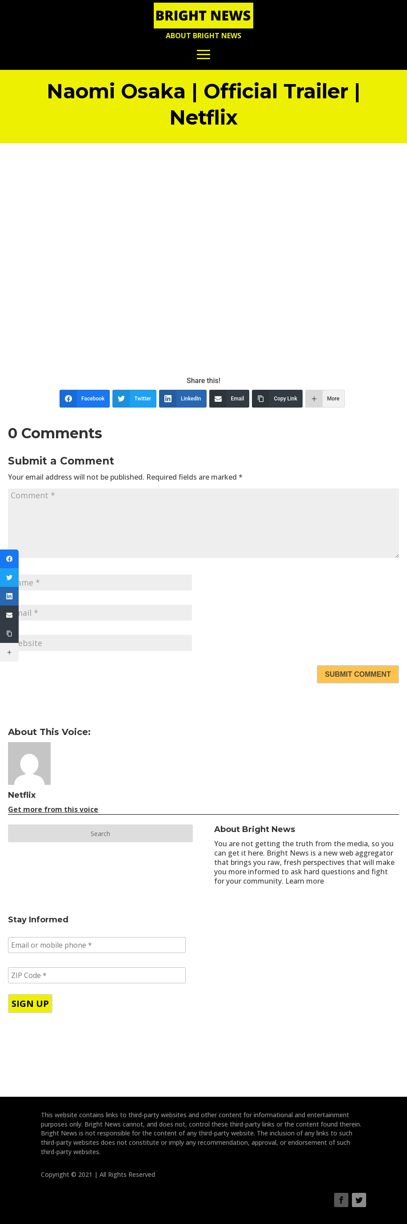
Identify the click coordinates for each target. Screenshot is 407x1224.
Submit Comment (358, 674)
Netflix (22, 795)
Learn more (304, 881)
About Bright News (203, 35)
